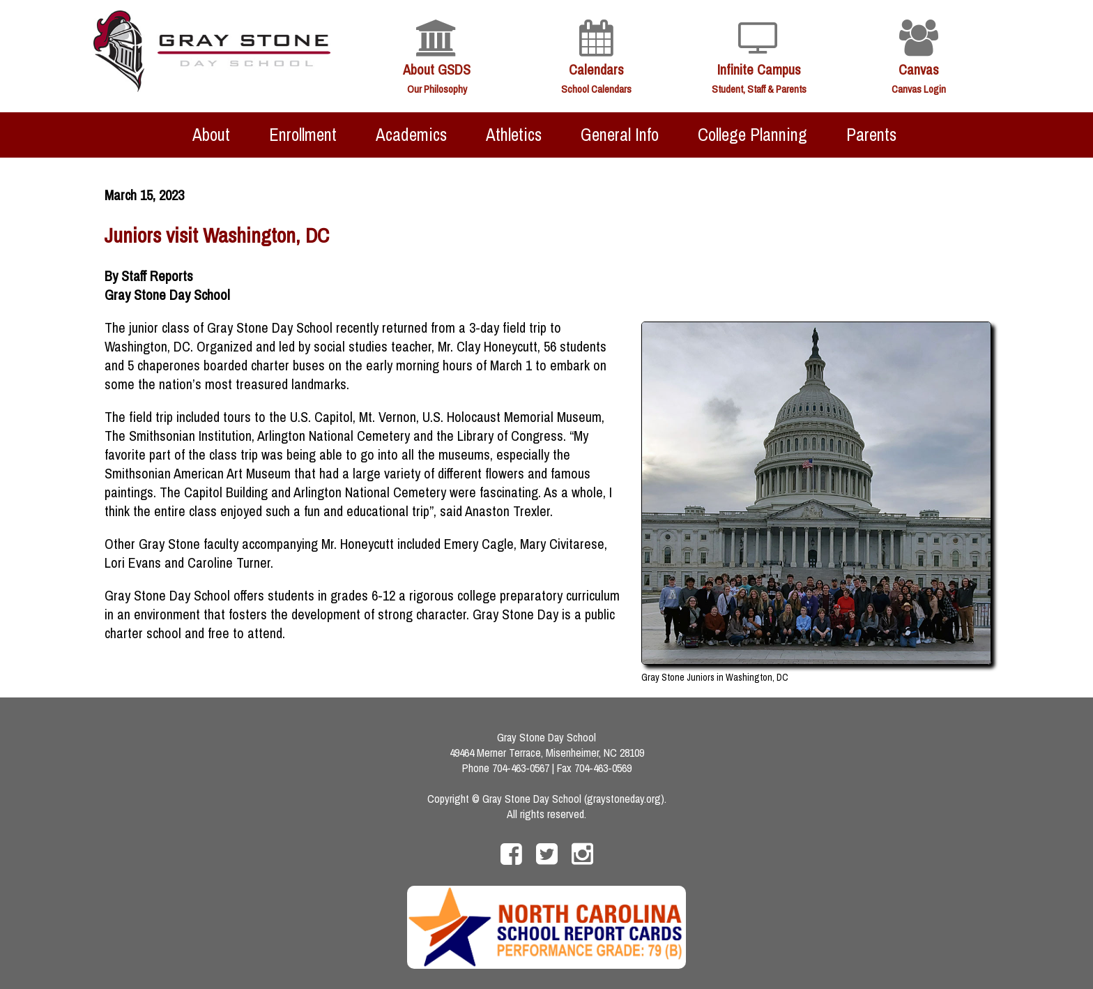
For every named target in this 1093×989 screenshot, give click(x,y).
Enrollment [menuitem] (303, 134)
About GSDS (437, 69)
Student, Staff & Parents (759, 89)
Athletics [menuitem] (514, 134)
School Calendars (596, 89)
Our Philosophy (437, 89)
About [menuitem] (211, 134)
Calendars (596, 69)
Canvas (919, 69)
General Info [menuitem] (620, 134)
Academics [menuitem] (411, 134)
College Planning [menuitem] (752, 134)
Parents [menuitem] (871, 134)
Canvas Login (919, 89)
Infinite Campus (759, 69)
